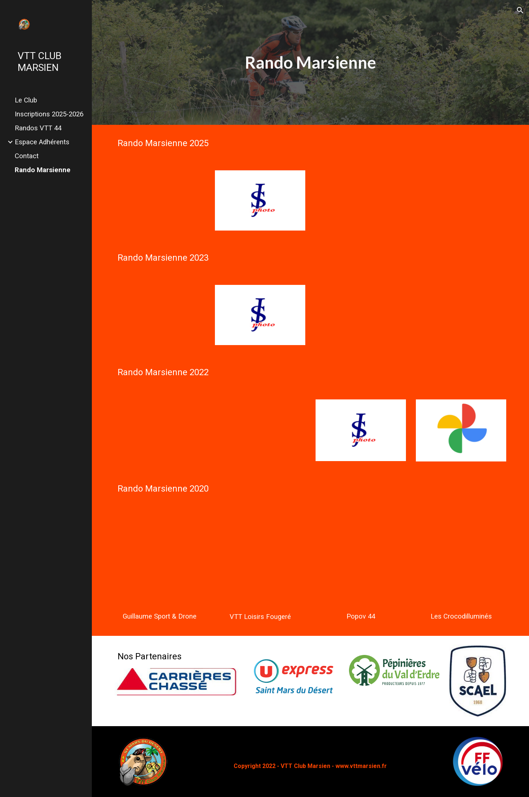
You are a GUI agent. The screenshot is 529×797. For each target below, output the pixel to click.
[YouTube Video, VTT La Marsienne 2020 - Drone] (160, 561)
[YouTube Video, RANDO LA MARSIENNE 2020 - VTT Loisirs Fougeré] (260, 561)
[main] (310, 62)
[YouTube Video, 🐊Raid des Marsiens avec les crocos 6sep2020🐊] (461, 561)
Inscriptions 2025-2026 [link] (49, 114)
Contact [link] (27, 156)
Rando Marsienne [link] (43, 170)
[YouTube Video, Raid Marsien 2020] (361, 561)
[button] (520, 10)
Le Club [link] (26, 100)
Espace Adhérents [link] (42, 142)
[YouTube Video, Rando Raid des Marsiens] (260, 430)
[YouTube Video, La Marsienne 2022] (160, 430)
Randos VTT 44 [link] (38, 128)
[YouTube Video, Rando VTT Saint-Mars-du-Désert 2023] (160, 315)
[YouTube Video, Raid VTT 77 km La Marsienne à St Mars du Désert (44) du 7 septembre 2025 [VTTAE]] (160, 200)
